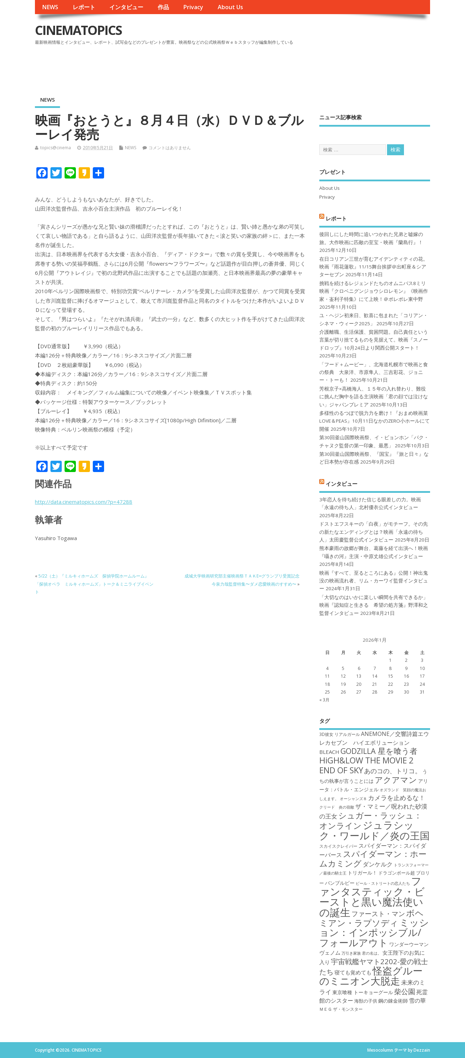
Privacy (193, 7)
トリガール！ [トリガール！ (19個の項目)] (362, 872)
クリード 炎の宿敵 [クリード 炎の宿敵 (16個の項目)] (336, 807)
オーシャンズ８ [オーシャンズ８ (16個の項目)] (353, 798)
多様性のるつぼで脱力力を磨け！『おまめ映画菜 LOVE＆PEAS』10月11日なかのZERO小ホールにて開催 (374, 421)
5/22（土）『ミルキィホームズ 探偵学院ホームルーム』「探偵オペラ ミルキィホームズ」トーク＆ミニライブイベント (94, 584)
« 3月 (324, 700)
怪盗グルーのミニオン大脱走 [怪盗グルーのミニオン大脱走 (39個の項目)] (371, 975)
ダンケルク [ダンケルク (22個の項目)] (378, 864)
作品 (163, 7)
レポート (84, 7)
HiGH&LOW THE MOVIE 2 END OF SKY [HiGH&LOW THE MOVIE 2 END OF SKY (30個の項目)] (366, 765)
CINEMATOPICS (78, 30)
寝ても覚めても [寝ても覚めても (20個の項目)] (353, 972)
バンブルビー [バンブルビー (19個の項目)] (340, 882)
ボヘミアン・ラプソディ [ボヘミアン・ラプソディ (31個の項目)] (371, 918)
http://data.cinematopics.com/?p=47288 (83, 501)
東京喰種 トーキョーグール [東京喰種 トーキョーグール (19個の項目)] (362, 992)
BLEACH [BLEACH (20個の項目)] (329, 751)
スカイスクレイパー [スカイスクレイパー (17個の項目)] (338, 846)
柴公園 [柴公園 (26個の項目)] (404, 991)
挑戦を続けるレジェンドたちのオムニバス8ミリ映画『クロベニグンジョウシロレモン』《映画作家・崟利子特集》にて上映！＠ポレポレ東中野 (373, 291)
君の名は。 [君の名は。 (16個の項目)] (371, 953)
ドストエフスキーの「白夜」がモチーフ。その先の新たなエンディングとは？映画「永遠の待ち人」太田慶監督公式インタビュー (373, 532)
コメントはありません (170, 148)
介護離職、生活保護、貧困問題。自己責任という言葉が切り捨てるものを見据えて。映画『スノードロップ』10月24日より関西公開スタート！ (373, 340)
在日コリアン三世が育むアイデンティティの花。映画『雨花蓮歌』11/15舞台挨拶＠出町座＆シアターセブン (373, 267)
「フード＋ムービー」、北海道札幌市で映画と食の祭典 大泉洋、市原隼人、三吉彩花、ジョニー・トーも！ (373, 372)
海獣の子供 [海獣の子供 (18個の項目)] (365, 1001)
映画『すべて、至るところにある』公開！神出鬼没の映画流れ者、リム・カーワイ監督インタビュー (373, 581)
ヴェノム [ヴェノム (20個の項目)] (329, 952)
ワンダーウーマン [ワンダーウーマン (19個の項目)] (409, 944)
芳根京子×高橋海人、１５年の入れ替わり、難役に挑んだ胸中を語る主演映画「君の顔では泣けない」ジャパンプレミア (373, 397)
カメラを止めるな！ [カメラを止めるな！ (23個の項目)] (396, 797)
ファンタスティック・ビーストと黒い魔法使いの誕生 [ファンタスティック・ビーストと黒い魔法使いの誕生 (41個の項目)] (372, 896)
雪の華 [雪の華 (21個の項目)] (417, 1000)
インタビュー (126, 7)
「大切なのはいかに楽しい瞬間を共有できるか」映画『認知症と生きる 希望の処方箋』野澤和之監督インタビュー (373, 605)
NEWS (50, 7)
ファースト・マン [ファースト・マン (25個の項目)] (378, 913)
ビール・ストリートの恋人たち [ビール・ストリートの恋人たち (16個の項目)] (383, 883)
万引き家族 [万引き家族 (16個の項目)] (351, 953)
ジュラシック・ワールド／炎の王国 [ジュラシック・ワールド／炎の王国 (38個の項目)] (374, 830)
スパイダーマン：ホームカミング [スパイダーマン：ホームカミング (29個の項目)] (373, 858)
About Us (230, 7)
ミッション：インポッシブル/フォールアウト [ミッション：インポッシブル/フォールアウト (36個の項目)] (374, 932)
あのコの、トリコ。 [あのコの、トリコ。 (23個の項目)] (392, 771)
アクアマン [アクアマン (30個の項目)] (396, 779)
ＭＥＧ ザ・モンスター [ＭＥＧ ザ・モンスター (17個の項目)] (341, 1009)
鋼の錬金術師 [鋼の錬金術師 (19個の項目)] (393, 1000)
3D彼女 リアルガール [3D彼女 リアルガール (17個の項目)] (339, 734)
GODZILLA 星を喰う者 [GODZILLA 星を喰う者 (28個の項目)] (378, 751)
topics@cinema (55, 148)
